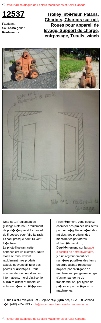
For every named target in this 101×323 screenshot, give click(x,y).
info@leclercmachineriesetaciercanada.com (61, 304)
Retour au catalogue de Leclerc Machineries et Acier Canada (46, 4)
